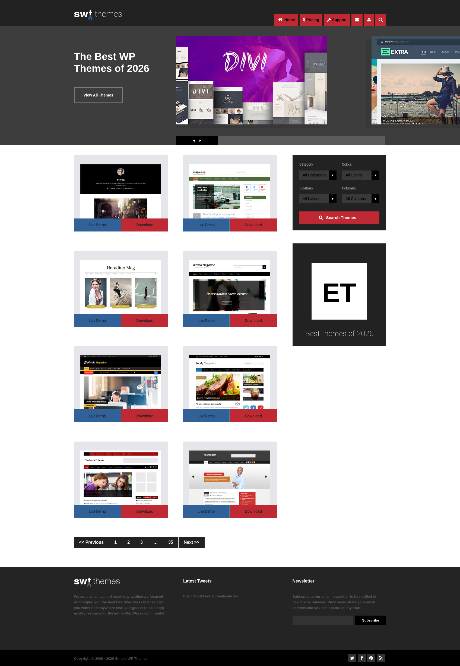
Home (286, 19)
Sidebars (306, 188)
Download (144, 224)
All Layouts (312, 199)
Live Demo (97, 224)
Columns (349, 188)
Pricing (311, 20)
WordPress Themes (98, 18)
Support (337, 20)
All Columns (355, 199)
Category (306, 164)
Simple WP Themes (131, 659)
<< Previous (91, 542)
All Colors (353, 175)
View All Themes (98, 95)
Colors (347, 164)
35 (170, 542)
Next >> (191, 542)
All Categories (314, 175)
